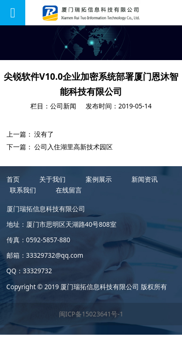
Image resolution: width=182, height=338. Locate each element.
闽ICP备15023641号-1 (91, 313)
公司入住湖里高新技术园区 (73, 146)
